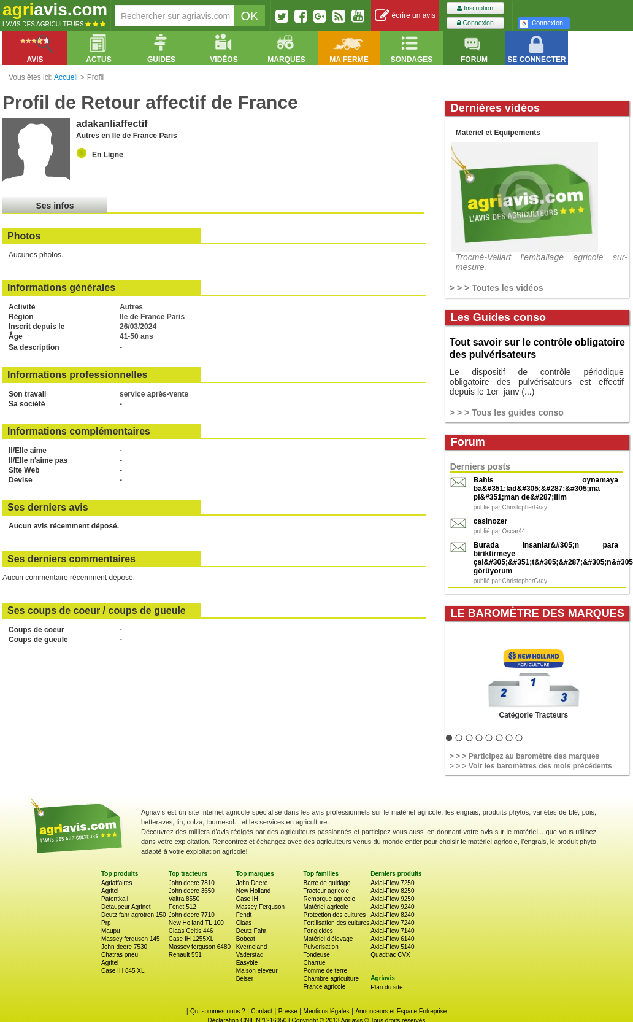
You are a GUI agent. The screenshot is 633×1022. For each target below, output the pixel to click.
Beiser (244, 978)
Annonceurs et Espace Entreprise (401, 1011)
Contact (261, 1011)
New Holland (253, 891)
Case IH (247, 899)
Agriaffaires (116, 883)
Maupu (110, 930)
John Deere (252, 883)
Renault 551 (185, 954)
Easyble (247, 962)
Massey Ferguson (260, 907)
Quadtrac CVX (390, 954)
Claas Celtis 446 (191, 930)
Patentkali (114, 899)
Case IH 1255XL (191, 938)
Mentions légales (327, 1011)
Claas (244, 922)
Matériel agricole (325, 907)
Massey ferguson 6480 (200, 946)
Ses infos (55, 206)
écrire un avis (405, 15)
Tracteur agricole (326, 891)
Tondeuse (316, 954)
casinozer (490, 521)
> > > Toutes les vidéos (496, 288)
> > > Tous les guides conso (507, 412)
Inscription (475, 8)
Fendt (244, 915)
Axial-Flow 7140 (392, 930)
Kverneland (251, 946)
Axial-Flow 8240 (392, 915)
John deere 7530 (124, 946)
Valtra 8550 (184, 899)
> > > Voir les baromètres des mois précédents (531, 766)
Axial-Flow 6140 (392, 938)
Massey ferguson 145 (130, 938)
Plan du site (386, 987)
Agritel (109, 891)
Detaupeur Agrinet (126, 907)
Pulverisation (320, 946)
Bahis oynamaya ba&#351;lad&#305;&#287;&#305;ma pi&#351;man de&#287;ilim (546, 488)
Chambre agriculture (331, 978)
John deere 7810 (192, 883)
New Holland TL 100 (196, 922)
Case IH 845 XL (123, 970)
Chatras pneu (119, 954)
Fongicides (317, 930)
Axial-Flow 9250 (392, 899)
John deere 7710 (192, 915)
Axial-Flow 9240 (392, 907)
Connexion (475, 23)
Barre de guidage (326, 883)
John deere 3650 (192, 891)
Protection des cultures (334, 915)
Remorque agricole (329, 899)
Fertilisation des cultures (336, 922)
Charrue (314, 962)
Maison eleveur (257, 970)
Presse (287, 1011)
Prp (106, 922)
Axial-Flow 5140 (392, 946)
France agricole (324, 986)
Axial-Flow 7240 (392, 922)
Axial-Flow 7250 (392, 883)
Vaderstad (250, 954)
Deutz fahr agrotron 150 (133, 915)
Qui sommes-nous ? (217, 1011)
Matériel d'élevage (328, 938)
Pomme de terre (325, 970)
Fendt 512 (182, 907)
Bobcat (245, 938)
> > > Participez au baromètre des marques (524, 756)
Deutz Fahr (251, 930)
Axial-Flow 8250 (392, 891)
